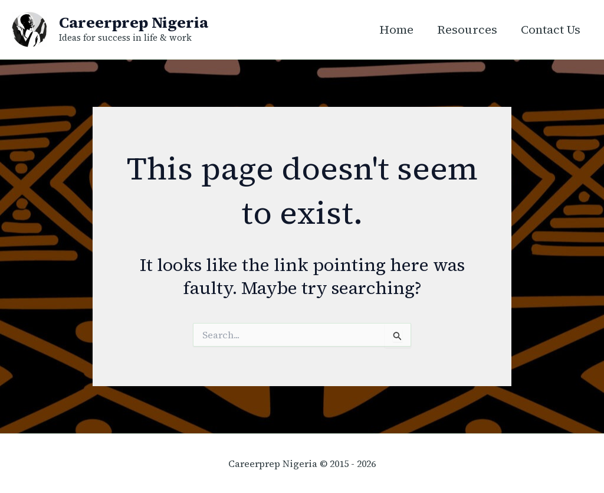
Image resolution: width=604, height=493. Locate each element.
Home (396, 29)
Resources (467, 29)
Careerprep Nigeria (133, 22)
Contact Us (550, 29)
